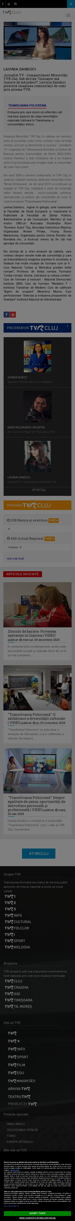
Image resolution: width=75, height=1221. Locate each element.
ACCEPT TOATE (37, 1213)
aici (62, 1180)
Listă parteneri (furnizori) (11, 1206)
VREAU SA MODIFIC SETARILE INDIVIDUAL (37, 1218)
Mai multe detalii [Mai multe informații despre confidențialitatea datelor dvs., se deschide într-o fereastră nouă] (14, 1170)
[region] (37, 1186)
